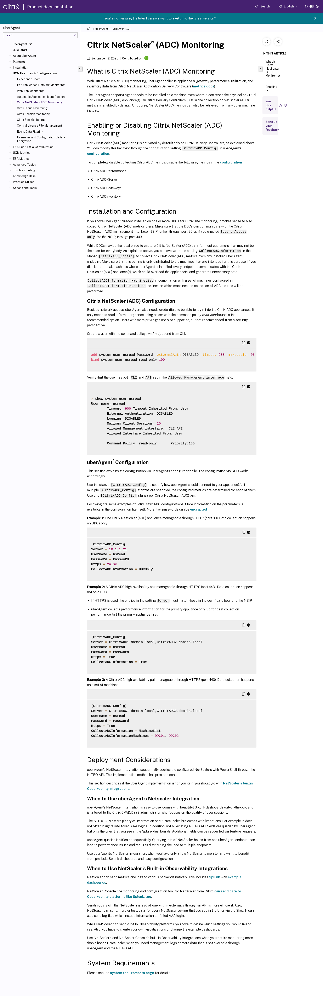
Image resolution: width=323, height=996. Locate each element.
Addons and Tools (25, 188)
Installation (20, 67)
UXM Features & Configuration (35, 73)
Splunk (214, 875)
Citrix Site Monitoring (31, 119)
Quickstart (20, 50)
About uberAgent (24, 55)
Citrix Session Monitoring (33, 114)
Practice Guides (23, 182)
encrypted (198, 507)
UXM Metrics (21, 152)
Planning (19, 61)
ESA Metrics (21, 158)
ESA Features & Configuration (33, 147)
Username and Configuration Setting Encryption (41, 139)
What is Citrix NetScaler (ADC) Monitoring (273, 70)
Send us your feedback (272, 125)
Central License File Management (39, 125)
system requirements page (132, 970)
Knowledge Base (24, 176)
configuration (98, 153)
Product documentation (50, 6)
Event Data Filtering (30, 131)
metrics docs (203, 86)
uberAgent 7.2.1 (23, 44)
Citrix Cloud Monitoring (32, 108)
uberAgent (101, 28)
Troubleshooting (24, 170)
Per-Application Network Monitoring (41, 85)
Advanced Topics (24, 164)
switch (177, 18)
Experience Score (29, 79)
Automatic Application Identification (41, 96)
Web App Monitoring (30, 91)
